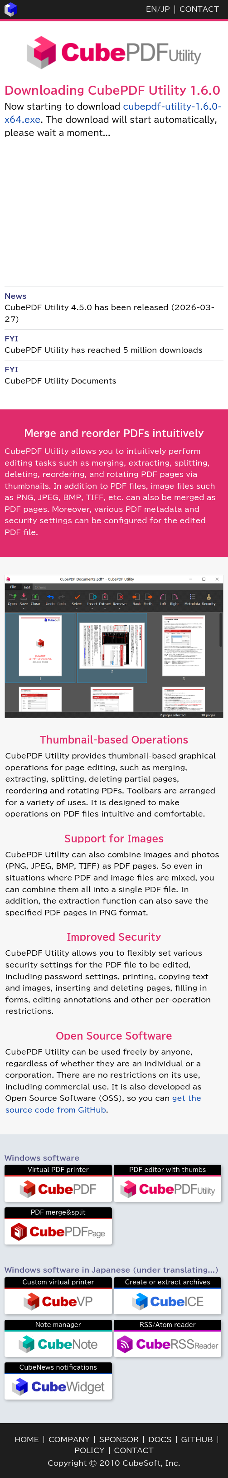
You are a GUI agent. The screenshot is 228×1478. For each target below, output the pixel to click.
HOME (27, 1439)
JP (165, 9)
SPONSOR (119, 1439)
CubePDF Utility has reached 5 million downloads (104, 350)
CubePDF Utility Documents (60, 380)
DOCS (159, 1439)
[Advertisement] (114, 212)
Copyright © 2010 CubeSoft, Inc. (114, 1463)
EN (151, 9)
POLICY (89, 1450)
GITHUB (197, 1439)
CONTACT (199, 9)
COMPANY (69, 1439)
